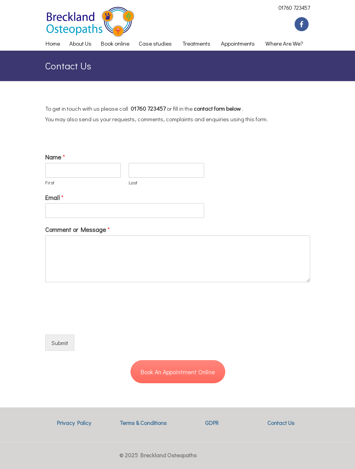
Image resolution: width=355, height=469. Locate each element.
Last (133, 182)
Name (55, 157)
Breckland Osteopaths (93, 21)
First (50, 182)
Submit (59, 343)
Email (54, 198)
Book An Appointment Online (178, 372)
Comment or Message (77, 230)
